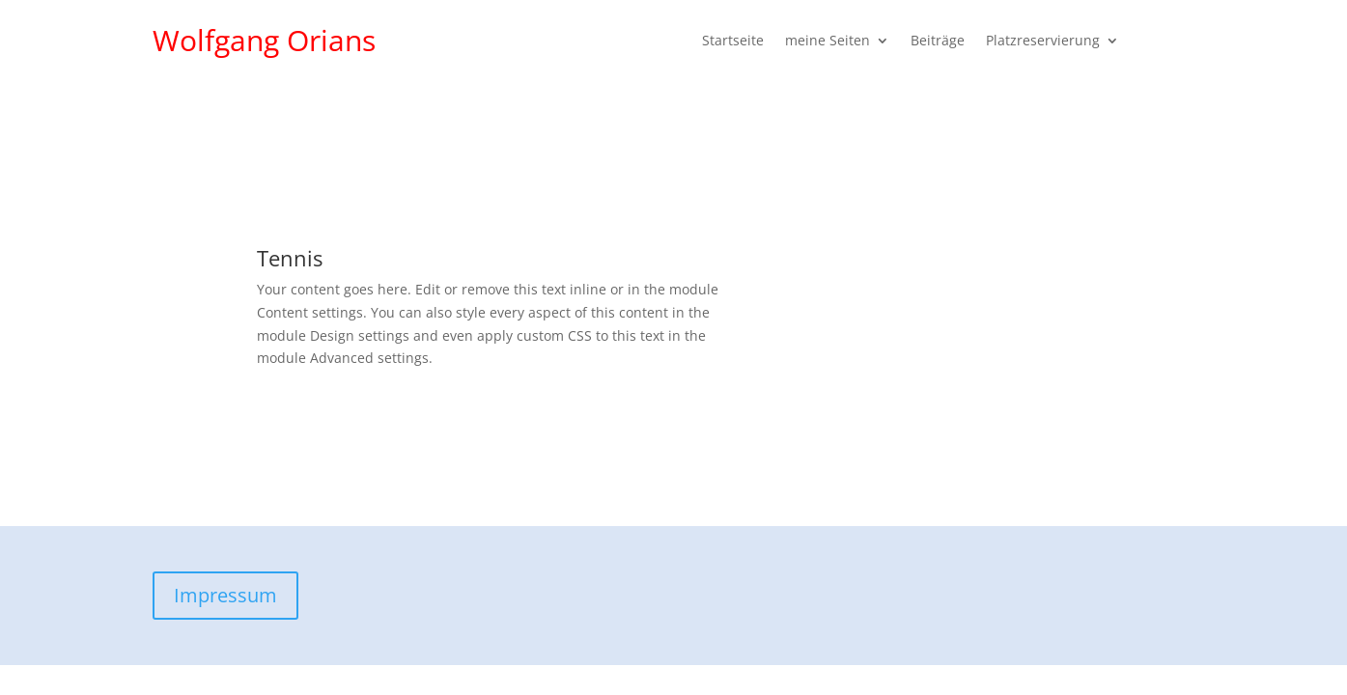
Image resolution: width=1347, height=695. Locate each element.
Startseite (733, 41)
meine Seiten (827, 41)
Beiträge (938, 41)
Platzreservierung (1043, 41)
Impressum (225, 595)
